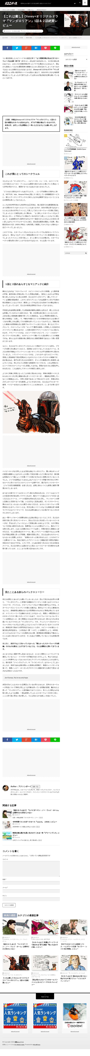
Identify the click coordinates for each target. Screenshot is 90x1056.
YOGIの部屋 (24, 10)
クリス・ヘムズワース (74, 941)
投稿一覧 (35, 789)
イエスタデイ (74, 979)
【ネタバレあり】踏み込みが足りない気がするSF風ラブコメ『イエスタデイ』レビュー (73, 985)
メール (5, 889)
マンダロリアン (36, 33)
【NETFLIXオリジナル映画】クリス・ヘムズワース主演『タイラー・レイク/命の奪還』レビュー (73, 950)
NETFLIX (64, 941)
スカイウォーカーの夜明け (48, 980)
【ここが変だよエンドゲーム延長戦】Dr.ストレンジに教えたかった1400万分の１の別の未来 (75, 222)
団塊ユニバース (19, 1049)
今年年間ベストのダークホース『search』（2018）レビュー (35, 824)
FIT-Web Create (19, 1051)
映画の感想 (17, 33)
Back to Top (45, 1004)
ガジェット (69, 155)
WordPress (38, 1051)
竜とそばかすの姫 (38, 941)
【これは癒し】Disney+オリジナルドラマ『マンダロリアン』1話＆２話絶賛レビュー (16, 987)
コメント (5, 861)
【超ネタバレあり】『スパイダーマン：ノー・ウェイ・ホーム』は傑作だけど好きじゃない (80, 76)
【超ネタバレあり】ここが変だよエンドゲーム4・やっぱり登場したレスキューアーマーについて (75, 175)
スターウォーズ (27, 33)
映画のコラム (69, 180)
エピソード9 (36, 980)
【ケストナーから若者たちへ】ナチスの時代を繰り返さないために (80, 98)
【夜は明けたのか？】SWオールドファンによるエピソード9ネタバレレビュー (44, 988)
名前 (4, 881)
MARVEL (6, 941)
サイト (5, 898)
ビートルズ (82, 979)
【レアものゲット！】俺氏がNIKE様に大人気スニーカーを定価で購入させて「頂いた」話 (80, 88)
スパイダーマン (14, 941)
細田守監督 (47, 941)
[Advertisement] (31, 150)
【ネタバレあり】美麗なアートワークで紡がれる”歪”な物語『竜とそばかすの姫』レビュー (80, 111)
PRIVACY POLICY (47, 10)
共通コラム (34, 10)
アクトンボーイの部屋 (10, 10)
